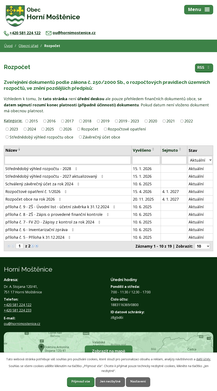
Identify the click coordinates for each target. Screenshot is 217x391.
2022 (188, 120)
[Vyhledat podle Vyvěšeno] (146, 160)
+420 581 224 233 (17, 310)
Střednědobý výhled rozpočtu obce (41, 136)
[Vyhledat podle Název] (68, 160)
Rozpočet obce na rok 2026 (34, 199)
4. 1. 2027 (170, 191)
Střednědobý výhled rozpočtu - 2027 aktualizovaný (55, 176)
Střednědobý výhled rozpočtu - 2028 (42, 168)
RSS (204, 67)
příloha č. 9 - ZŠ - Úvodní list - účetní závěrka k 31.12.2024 (61, 206)
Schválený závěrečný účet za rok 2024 (43, 183)
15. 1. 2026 (142, 168)
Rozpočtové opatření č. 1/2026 (36, 191)
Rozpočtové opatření (127, 129)
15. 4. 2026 (142, 191)
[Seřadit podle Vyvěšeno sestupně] (153, 150)
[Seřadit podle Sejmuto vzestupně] (180, 148)
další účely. (203, 359)
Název (11, 150)
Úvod (8, 45)
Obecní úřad (28, 45)
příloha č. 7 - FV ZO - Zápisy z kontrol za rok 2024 (53, 222)
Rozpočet (89, 129)
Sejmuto (170, 150)
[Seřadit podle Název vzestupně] (19, 148)
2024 (31, 129)
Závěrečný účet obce (101, 136)
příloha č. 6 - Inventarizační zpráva (40, 229)
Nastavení (138, 381)
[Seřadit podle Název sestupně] (19, 150)
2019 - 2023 (129, 120)
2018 (87, 120)
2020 (153, 120)
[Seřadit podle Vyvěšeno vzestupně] (153, 148)
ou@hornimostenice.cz (71, 32)
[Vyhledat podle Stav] (200, 160)
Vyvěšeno (142, 150)
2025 (49, 129)
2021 (170, 120)
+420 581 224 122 (22, 32)
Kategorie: (13, 120)
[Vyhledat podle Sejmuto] (173, 160)
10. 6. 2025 (142, 183)
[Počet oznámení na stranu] (202, 246)
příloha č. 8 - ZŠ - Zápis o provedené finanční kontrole (57, 214)
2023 (14, 129)
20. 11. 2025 (143, 199)
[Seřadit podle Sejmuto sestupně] (180, 150)
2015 (33, 120)
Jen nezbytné (110, 381)
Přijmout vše (80, 381)
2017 (69, 120)
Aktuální (196, 168)
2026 (67, 129)
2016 (51, 120)
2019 (105, 120)
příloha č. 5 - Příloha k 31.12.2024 (38, 237)
